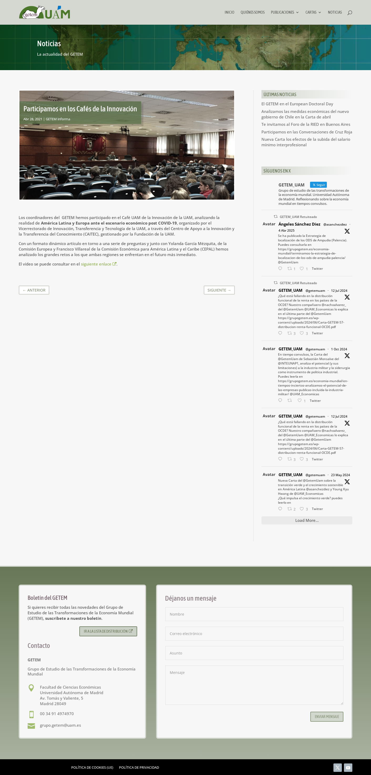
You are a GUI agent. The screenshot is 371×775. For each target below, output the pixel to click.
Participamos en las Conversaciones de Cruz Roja (306, 131)
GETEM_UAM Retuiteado (298, 217)
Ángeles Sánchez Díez (299, 224)
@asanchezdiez (335, 224)
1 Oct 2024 (339, 349)
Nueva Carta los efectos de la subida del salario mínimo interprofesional (305, 142)
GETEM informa (58, 119)
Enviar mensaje (327, 716)
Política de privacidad (139, 768)
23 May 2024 (340, 475)
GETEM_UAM (290, 290)
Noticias (335, 12)
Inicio (229, 12)
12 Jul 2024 (339, 290)
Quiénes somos (253, 12)
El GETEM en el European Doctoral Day (297, 103)
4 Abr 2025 (287, 230)
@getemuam (315, 290)
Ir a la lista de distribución (108, 631)
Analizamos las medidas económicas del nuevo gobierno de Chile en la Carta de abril (305, 114)
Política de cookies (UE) (92, 768)
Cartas (311, 12)
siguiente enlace (99, 264)
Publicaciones (282, 12)
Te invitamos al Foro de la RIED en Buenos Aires (305, 124)
